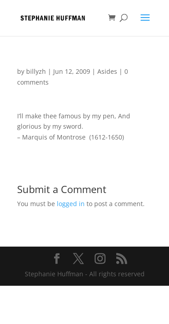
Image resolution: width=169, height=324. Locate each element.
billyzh (36, 71)
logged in (71, 203)
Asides (107, 71)
